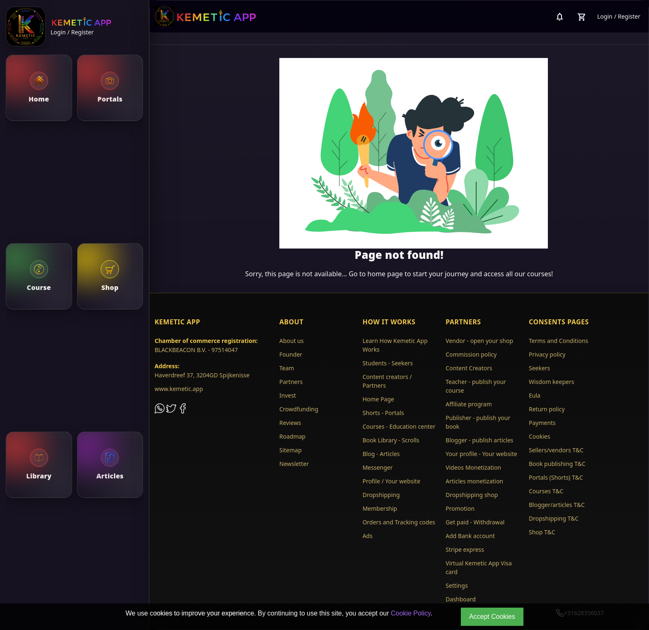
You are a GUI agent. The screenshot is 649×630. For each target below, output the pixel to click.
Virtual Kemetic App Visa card (479, 567)
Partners (291, 382)
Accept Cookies (492, 616)
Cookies (539, 436)
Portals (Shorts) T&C (556, 477)
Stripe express (465, 549)
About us (291, 341)
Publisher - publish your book (478, 422)
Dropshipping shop (472, 495)
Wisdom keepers (551, 382)
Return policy (547, 409)
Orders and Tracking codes (399, 522)
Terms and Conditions (558, 341)
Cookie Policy (411, 613)
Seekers (539, 368)
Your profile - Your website (481, 454)
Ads (368, 536)
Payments (542, 423)
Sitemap (290, 450)
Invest (287, 395)
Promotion (460, 508)
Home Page (378, 399)
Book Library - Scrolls (391, 440)
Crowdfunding (298, 409)
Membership (380, 508)
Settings (456, 585)
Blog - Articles (381, 454)
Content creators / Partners (387, 381)
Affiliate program (469, 404)
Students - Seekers (388, 363)
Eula (534, 395)
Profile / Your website (391, 481)
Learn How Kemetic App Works (395, 345)
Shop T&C (542, 532)
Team (286, 368)
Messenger (378, 467)
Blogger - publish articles (479, 440)
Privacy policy (547, 354)
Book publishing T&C (557, 464)
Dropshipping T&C (554, 518)
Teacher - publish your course (476, 386)
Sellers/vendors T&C (556, 450)
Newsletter (294, 464)
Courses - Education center (399, 426)
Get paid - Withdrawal (475, 522)
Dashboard (460, 599)
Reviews (290, 423)
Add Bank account (470, 536)
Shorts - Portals (383, 413)
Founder (290, 354)
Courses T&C (546, 491)
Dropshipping (381, 495)
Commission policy (471, 354)
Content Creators (469, 368)
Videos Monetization (473, 467)
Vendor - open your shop (479, 341)
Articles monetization (474, 481)
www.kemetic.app (179, 389)
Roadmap (292, 436)
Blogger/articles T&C (557, 505)
